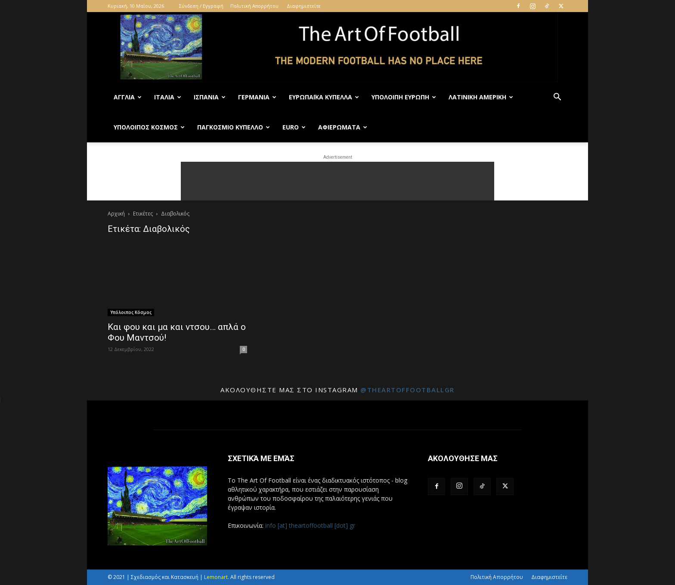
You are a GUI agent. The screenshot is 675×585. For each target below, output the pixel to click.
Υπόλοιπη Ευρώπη (404, 97)
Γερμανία (257, 97)
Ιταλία (167, 97)
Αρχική (116, 213)
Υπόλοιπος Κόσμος (149, 127)
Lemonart (216, 577)
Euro (294, 127)
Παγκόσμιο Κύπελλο (233, 127)
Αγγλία (128, 97)
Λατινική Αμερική (481, 97)
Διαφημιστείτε (304, 6)
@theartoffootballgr (407, 389)
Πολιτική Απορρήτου (254, 6)
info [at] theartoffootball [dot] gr (310, 525)
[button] (557, 98)
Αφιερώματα (342, 127)
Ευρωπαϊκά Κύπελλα (324, 97)
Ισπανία (210, 97)
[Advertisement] (337, 181)
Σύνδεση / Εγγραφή (201, 6)
